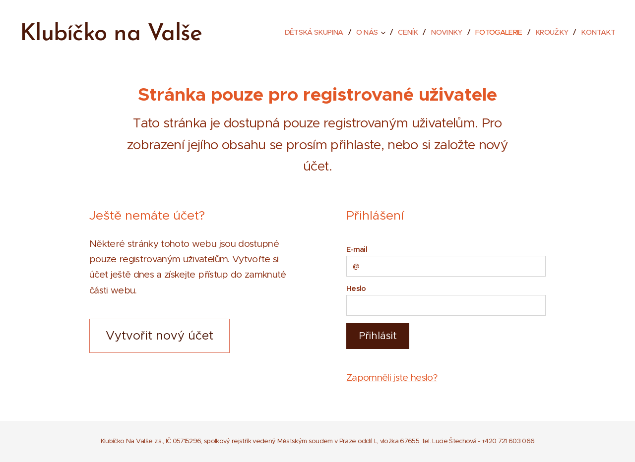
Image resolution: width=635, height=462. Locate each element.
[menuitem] (301, 32)
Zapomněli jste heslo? (391, 377)
